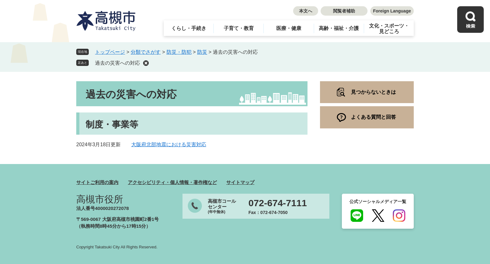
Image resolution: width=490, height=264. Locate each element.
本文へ (305, 10)
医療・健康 (288, 28)
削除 (146, 63)
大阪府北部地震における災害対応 (168, 144)
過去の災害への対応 (117, 63)
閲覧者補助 (344, 10)
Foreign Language (392, 10)
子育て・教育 (239, 28)
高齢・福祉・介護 (339, 28)
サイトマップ (240, 182)
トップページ (110, 52)
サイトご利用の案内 (97, 182)
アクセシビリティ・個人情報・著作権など (172, 182)
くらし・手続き (188, 28)
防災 (202, 52)
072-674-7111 (277, 203)
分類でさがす (146, 52)
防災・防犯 (179, 52)
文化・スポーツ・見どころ (389, 28)
